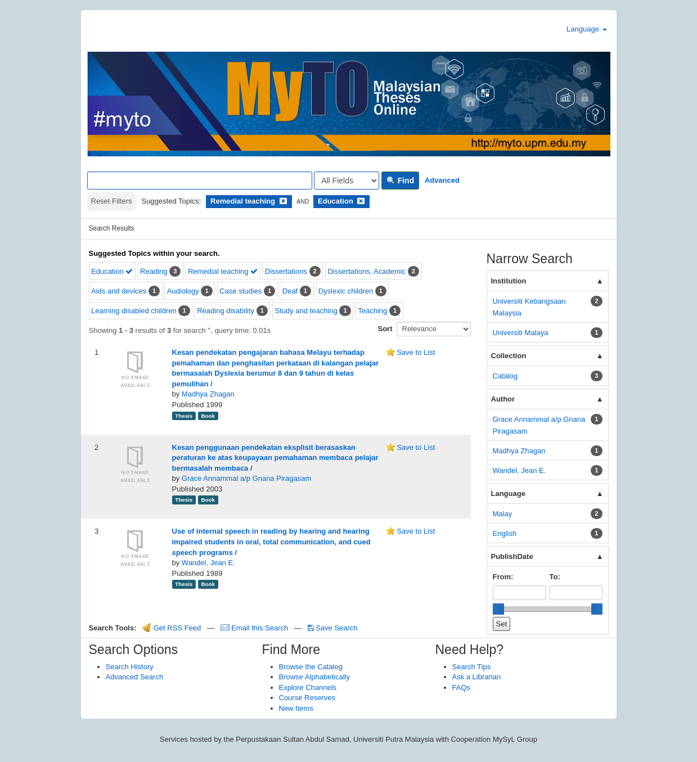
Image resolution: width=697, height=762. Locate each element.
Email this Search (255, 628)
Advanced (442, 180)
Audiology (183, 291)
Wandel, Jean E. (208, 562)
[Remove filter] (283, 201)
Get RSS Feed (171, 628)
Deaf (290, 291)
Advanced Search (135, 677)
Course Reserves (307, 697)
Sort (385, 328)
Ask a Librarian (476, 677)
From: (503, 576)
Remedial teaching (223, 271)
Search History (130, 666)
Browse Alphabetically (314, 677)
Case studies (240, 291)
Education (112, 271)
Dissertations (286, 271)
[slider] (498, 609)
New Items (296, 708)
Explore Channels (308, 687)
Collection (509, 355)
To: (555, 576)
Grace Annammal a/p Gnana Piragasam (247, 478)
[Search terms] (199, 181)
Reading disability (225, 310)
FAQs (461, 687)
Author (503, 399)
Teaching (372, 310)
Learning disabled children (134, 310)
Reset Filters (111, 201)
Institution (509, 281)
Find (400, 180)
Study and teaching (306, 310)
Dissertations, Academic (366, 271)
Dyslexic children (346, 291)
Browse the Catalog (311, 666)
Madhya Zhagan (208, 394)
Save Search (333, 628)
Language (586, 29)
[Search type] (346, 181)
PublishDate (512, 556)
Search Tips (471, 666)
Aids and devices (118, 291)
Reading (153, 271)
